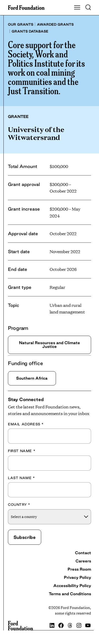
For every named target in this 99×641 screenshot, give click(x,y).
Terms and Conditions (70, 594)
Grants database (30, 31)
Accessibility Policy (72, 585)
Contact (83, 553)
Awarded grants (55, 24)
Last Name (21, 478)
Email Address (26, 424)
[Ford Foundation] (20, 626)
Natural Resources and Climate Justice (49, 344)
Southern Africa (32, 378)
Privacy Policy (77, 577)
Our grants (20, 24)
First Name (21, 451)
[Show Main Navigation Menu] (77, 7)
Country (19, 504)
